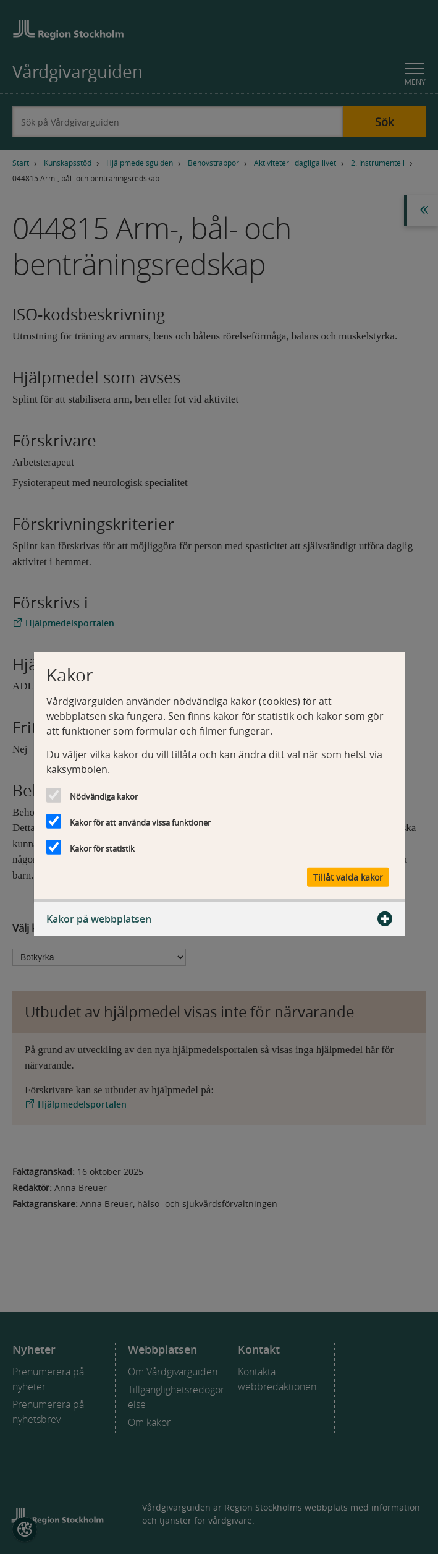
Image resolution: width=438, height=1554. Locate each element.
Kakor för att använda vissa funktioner (140, 821)
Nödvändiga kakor (104, 795)
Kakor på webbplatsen (219, 918)
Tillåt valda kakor (348, 877)
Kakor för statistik (102, 847)
